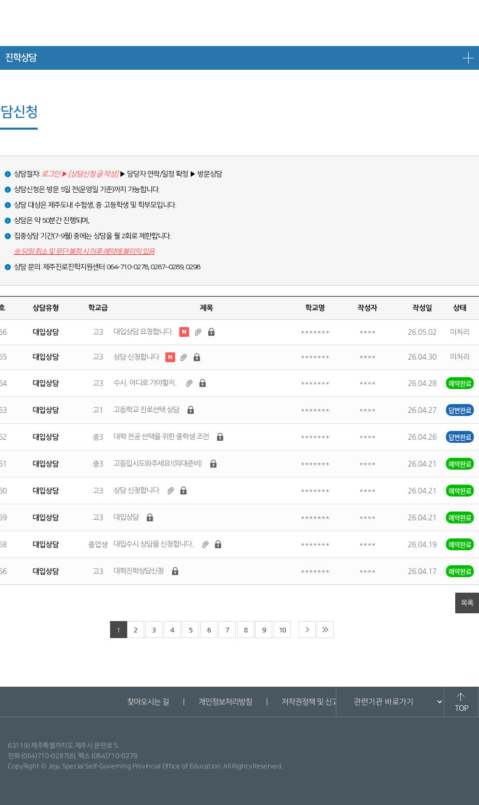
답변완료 (460, 410)
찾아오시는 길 (148, 702)
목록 (467, 603)
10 (282, 630)
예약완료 (460, 383)
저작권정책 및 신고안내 (317, 702)
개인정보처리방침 (225, 702)
